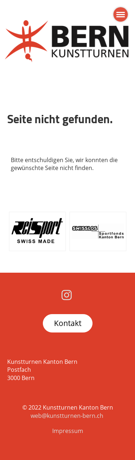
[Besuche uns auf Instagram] (67, 295)
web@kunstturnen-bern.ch (67, 416)
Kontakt (67, 323)
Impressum (67, 431)
